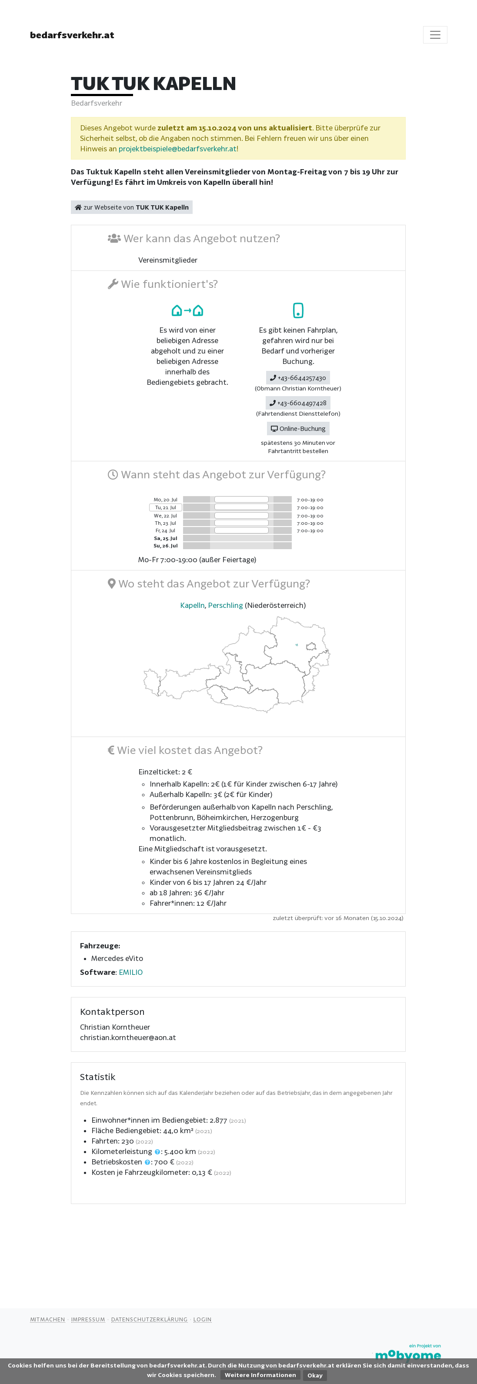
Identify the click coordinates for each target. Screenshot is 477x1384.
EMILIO (131, 972)
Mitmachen (47, 1319)
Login (202, 1319)
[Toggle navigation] (435, 34)
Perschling (225, 605)
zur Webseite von (132, 207)
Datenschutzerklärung (149, 1319)
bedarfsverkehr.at (72, 35)
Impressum (88, 1319)
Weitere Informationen (260, 1374)
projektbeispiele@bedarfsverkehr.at (178, 148)
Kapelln (192, 605)
